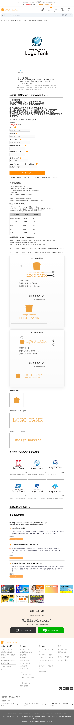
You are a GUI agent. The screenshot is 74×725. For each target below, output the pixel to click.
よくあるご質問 (63, 649)
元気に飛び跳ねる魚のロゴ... (36, 474)
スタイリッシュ (28, 89)
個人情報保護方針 (24, 713)
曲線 (48, 86)
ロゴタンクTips (6, 666)
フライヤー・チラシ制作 (46, 667)
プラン (13, 127)
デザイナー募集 (63, 660)
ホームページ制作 (25, 660)
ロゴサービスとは (6, 649)
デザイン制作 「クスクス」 (9, 705)
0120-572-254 (37, 620)
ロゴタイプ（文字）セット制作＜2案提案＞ (24, 164)
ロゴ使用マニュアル (26, 652)
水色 (36, 86)
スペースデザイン (25, 669)
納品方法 (13, 134)
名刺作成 (23, 655)
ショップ (28, 87)
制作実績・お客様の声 (8, 660)
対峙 (27, 86)
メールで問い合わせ (23, 630)
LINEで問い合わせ (50, 630)
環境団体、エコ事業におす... (55, 498)
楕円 (44, 86)
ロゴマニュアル (15, 140)
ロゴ (16, 558)
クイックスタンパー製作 (46, 661)
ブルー (32, 86)
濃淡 (52, 86)
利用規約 (36, 713)
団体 (23, 87)
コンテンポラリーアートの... (36, 498)
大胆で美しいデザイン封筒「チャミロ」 (34, 705)
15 (62, 472)
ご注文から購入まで (7, 652)
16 (44, 496)
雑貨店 (40, 87)
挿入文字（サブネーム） (18, 146)
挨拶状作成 (23, 666)
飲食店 (19, 87)
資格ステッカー (26, 683)
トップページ (5, 20)
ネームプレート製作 (45, 655)
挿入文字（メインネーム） (19, 152)
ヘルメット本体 (26, 675)
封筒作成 (23, 658)
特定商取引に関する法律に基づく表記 (54, 713)
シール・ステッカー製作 (46, 650)
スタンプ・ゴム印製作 (46, 658)
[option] (37, 46)
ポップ (45, 87)
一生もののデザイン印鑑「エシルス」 (61, 705)
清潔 (35, 89)
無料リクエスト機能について (8, 656)
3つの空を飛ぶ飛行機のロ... (18, 498)
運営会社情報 (12, 713)
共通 (16, 539)
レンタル (34, 87)
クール (21, 89)
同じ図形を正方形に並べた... (18, 474)
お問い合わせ (62, 652)
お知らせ (4, 669)
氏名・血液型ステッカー (28, 678)
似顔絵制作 (42, 671)
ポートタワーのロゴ (52, 474)
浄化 (39, 89)
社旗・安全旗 (24, 686)
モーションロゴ (15, 158)
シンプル (50, 87)
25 (34, 119)
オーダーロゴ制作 (25, 649)
